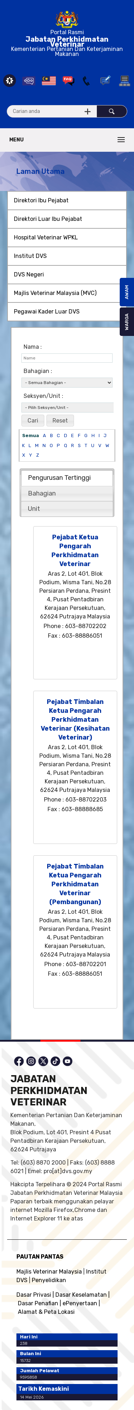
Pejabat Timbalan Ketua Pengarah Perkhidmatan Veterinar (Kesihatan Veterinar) (75, 719)
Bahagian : (38, 371)
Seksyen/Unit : (43, 396)
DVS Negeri (29, 274)
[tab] (67, 478)
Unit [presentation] (34, 509)
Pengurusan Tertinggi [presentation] (59, 478)
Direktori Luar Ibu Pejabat (48, 219)
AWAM (126, 292)
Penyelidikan (49, 1280)
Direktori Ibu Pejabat (41, 200)
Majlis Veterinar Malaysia (49, 1271)
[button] (32, 421)
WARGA (126, 321)
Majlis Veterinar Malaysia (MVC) (55, 293)
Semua (30, 435)
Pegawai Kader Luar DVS (47, 311)
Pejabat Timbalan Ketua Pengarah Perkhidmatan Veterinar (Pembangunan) (75, 884)
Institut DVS (30, 256)
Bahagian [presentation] (42, 493)
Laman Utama (40, 171)
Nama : (33, 346)
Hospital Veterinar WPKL (46, 237)
